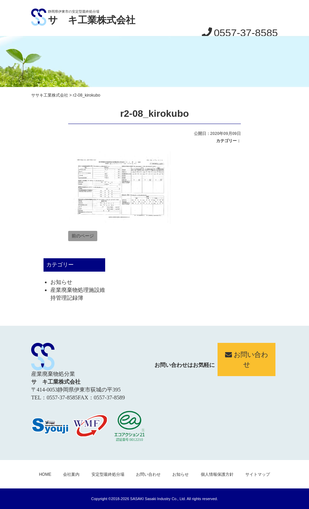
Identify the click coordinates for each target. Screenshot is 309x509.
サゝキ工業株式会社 (91, 20)
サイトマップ (257, 474)
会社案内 (71, 474)
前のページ (83, 235)
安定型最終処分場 (107, 474)
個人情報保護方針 (217, 474)
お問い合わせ (246, 359)
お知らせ (61, 282)
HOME (45, 474)
